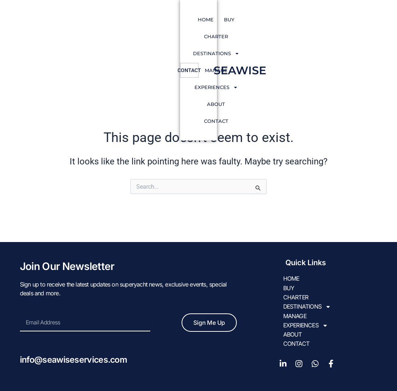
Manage (229, 19)
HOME (88, 19)
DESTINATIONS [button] (184, 20)
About (314, 19)
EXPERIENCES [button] (273, 20)
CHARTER (139, 19)
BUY (111, 19)
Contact (202, 36)
